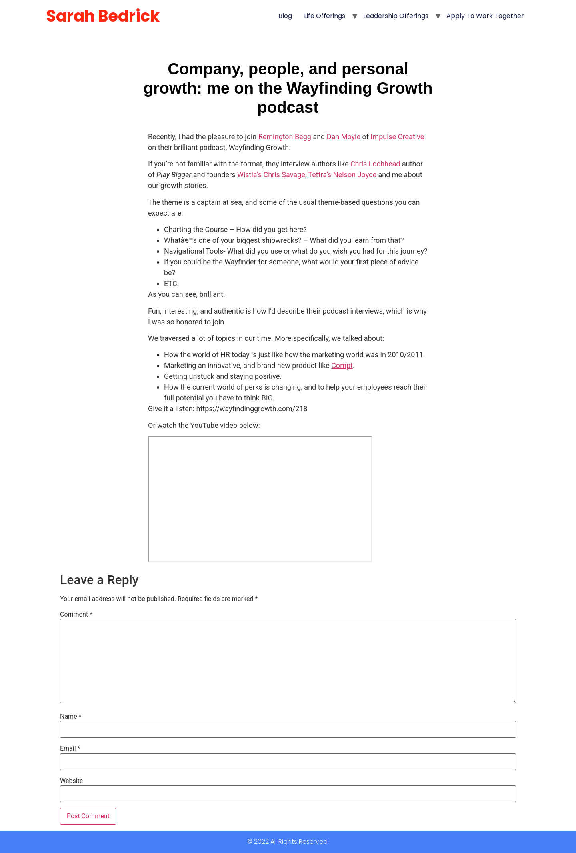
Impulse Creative (397, 136)
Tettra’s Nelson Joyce (342, 174)
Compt (342, 365)
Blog (285, 15)
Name (71, 716)
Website (71, 781)
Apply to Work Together (485, 15)
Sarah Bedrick (103, 16)
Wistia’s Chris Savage (271, 174)
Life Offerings (324, 15)
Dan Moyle (343, 136)
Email (70, 748)
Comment (76, 614)
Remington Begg (284, 136)
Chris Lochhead (375, 164)
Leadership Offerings (395, 15)
